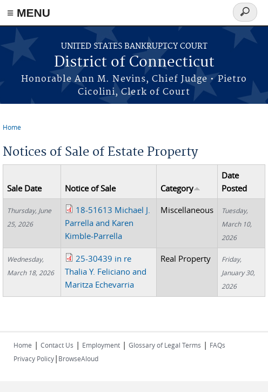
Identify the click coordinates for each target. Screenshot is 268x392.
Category (180, 188)
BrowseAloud (78, 358)
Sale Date (24, 188)
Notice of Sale (90, 188)
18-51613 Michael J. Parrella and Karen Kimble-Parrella (107, 222)
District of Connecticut (134, 62)
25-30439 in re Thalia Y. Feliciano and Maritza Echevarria (105, 271)
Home (12, 127)
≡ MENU (28, 12)
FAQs (217, 345)
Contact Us (57, 345)
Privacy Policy (34, 358)
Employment (101, 345)
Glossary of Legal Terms (165, 345)
